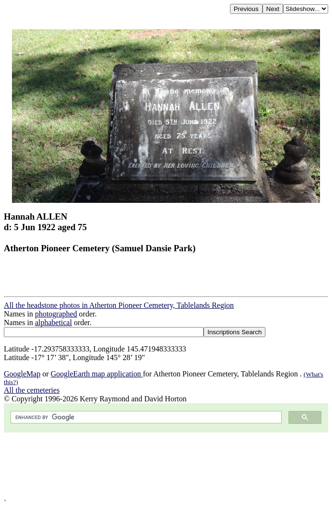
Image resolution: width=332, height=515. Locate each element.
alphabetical (53, 322)
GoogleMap (22, 374)
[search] (145, 417)
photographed (56, 314)
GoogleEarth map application (97, 374)
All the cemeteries (31, 390)
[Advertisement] (166, 466)
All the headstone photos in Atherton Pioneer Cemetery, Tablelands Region (119, 305)
